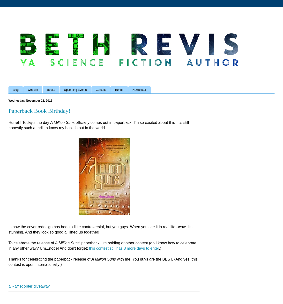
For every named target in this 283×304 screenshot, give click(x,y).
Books (51, 90)
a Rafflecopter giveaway (29, 286)
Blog (16, 90)
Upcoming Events (75, 90)
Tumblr (119, 90)
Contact (101, 90)
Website (33, 90)
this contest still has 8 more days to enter (124, 248)
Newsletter (139, 90)
